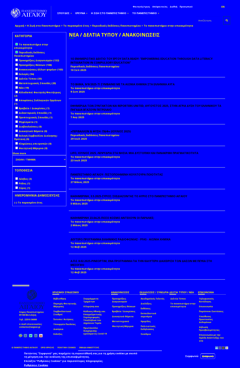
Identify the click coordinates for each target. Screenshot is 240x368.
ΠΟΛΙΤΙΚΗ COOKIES (66, 347)
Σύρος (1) (24, 188)
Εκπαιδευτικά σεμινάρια (148, 315)
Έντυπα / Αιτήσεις (63, 319)
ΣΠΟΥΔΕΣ (64, 13)
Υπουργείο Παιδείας (64, 324)
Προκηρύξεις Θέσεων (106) (35, 65)
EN (223, 6)
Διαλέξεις (146, 303)
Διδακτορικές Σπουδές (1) (35, 112)
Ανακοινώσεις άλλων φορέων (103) (41, 69)
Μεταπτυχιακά (120, 321)
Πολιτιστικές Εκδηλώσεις (148, 328)
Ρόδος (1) (24, 183)
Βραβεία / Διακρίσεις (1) (34, 108)
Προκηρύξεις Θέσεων (123, 306)
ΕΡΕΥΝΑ (81, 13)
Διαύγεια (58, 329)
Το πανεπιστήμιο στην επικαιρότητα (182, 305)
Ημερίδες (146, 321)
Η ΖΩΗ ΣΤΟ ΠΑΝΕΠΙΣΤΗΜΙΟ (110, 13)
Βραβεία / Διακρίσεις (123, 311)
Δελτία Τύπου (178, 298)
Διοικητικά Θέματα (123, 316)
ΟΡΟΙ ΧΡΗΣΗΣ (47, 347)
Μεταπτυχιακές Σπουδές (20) (37, 83)
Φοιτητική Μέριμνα (123, 326)
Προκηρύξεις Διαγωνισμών (119, 300)
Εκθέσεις (146, 308)
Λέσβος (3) (25, 178)
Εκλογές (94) (26, 74)
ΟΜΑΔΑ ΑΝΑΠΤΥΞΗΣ (89, 347)
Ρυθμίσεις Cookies (36, 365)
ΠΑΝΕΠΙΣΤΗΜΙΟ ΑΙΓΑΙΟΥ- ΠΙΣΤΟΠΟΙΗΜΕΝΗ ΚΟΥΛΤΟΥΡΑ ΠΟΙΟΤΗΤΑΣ (117, 174)
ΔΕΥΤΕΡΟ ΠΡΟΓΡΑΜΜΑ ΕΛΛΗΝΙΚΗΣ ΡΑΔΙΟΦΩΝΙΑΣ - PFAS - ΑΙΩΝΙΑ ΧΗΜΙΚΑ (121, 239)
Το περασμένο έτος (76, 25)
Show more (19, 153)
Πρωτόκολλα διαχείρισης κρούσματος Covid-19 (95, 331)
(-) (16, 202)
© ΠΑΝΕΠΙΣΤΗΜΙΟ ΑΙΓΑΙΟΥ (25, 347)
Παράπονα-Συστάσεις (211, 311)
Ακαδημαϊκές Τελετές (152, 298)
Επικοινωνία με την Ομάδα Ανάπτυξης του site (211, 337)
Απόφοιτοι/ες (159, 6)
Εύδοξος (57, 334)
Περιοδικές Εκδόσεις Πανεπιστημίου (116, 25)
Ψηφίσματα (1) (28, 122)
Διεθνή (173, 6)
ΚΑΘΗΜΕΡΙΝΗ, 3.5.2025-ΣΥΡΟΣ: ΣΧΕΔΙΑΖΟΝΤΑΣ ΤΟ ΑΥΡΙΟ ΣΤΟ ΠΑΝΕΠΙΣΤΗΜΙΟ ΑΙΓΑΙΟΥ (129, 196)
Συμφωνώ (191, 356)
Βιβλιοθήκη (59, 298)
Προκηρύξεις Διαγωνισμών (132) (39, 60)
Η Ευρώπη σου (91, 306)
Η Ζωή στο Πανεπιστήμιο (43, 25)
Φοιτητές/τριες (141, 6)
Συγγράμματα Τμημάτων (90, 300)
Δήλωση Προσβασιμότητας (209, 328)
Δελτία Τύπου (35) (30, 78)
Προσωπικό (186, 6)
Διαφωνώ (208, 356)
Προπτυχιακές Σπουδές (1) (36, 117)
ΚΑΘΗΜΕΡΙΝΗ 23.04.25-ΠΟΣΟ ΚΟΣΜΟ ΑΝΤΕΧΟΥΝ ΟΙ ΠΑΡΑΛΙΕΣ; (112, 218)
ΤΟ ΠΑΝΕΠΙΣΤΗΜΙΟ (145, 13)
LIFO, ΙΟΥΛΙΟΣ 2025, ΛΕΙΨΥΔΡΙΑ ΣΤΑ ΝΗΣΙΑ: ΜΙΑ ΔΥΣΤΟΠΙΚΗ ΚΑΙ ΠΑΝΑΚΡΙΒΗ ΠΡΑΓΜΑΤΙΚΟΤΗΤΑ (134, 153)
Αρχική (19, 25)
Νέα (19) (24, 87)
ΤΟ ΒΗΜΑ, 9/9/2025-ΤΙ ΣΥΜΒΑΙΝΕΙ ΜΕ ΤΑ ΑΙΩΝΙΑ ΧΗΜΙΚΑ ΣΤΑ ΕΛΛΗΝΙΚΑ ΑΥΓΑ (123, 84)
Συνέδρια (146, 334)
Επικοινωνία (206, 306)
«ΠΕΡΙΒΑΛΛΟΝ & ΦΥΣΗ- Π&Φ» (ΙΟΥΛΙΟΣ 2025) (101, 131)
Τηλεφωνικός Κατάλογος (206, 300)
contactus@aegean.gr (30, 327)
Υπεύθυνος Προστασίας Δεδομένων (206, 319)
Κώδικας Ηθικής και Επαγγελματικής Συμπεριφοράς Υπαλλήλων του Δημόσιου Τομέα (94, 317)
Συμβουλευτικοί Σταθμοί (62, 313)
